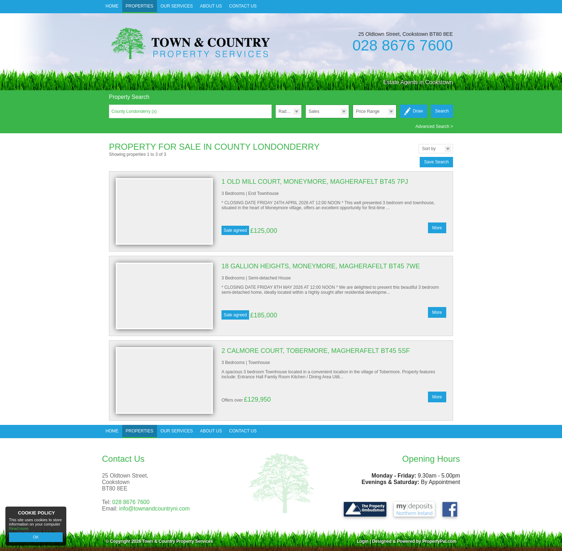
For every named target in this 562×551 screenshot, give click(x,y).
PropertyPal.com (439, 541)
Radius (285, 111)
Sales (314, 111)
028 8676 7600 (402, 45)
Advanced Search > (434, 126)
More (437, 227)
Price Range (368, 111)
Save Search (436, 161)
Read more (18, 528)
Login (362, 541)
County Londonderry (134, 111)
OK (36, 537)
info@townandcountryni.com (154, 509)
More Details (281, 211)
